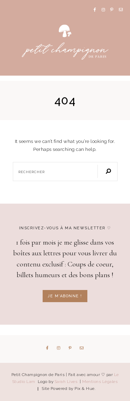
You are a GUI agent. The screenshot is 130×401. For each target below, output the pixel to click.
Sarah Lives (67, 381)
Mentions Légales (100, 381)
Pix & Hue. (85, 388)
